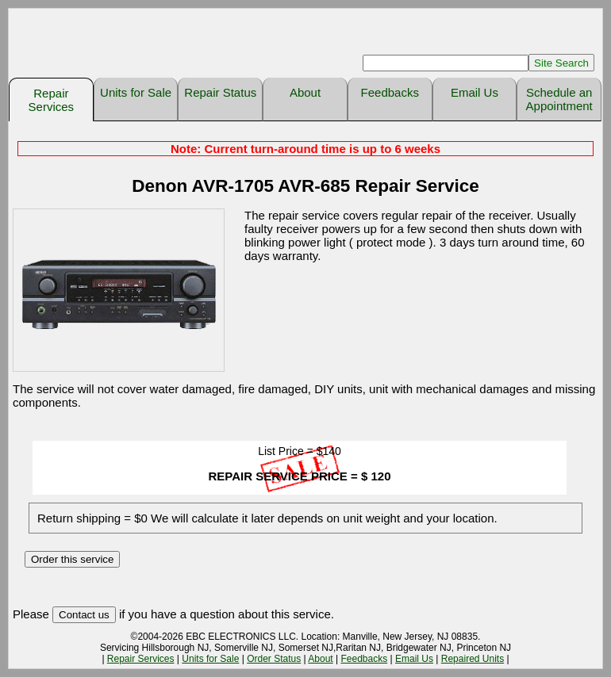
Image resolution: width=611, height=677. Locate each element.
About (305, 92)
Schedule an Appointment (559, 99)
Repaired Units (472, 658)
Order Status (274, 658)
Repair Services (52, 99)
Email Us (474, 92)
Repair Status (220, 92)
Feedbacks (390, 92)
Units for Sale (135, 92)
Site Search (561, 63)
